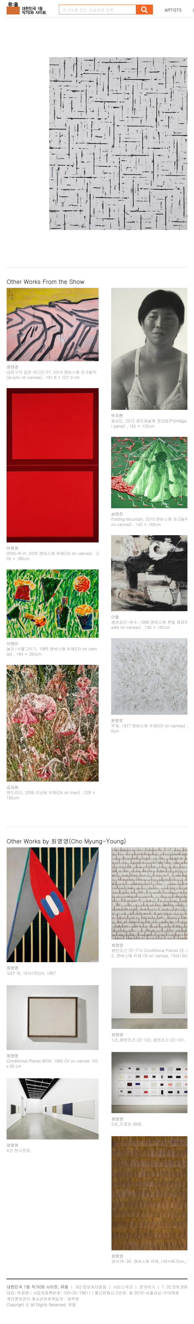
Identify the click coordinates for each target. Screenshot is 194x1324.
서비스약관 (123, 1286)
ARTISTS (173, 10)
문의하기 (147, 1286)
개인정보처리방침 (91, 1286)
